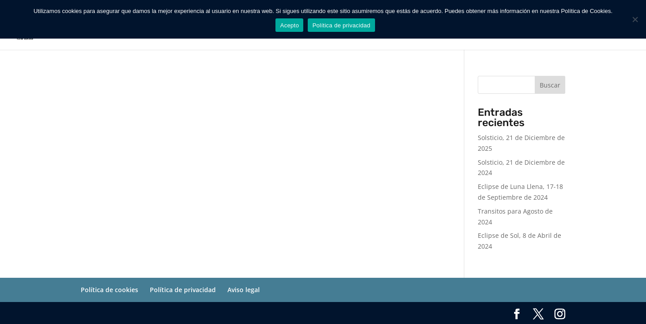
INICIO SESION (530, 32)
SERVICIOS (318, 32)
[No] (634, 19)
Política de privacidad (183, 289)
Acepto (289, 25)
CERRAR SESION (589, 32)
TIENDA (446, 32)
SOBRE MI (370, 32)
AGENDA (410, 32)
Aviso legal (243, 289)
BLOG (487, 32)
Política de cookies (109, 289)
